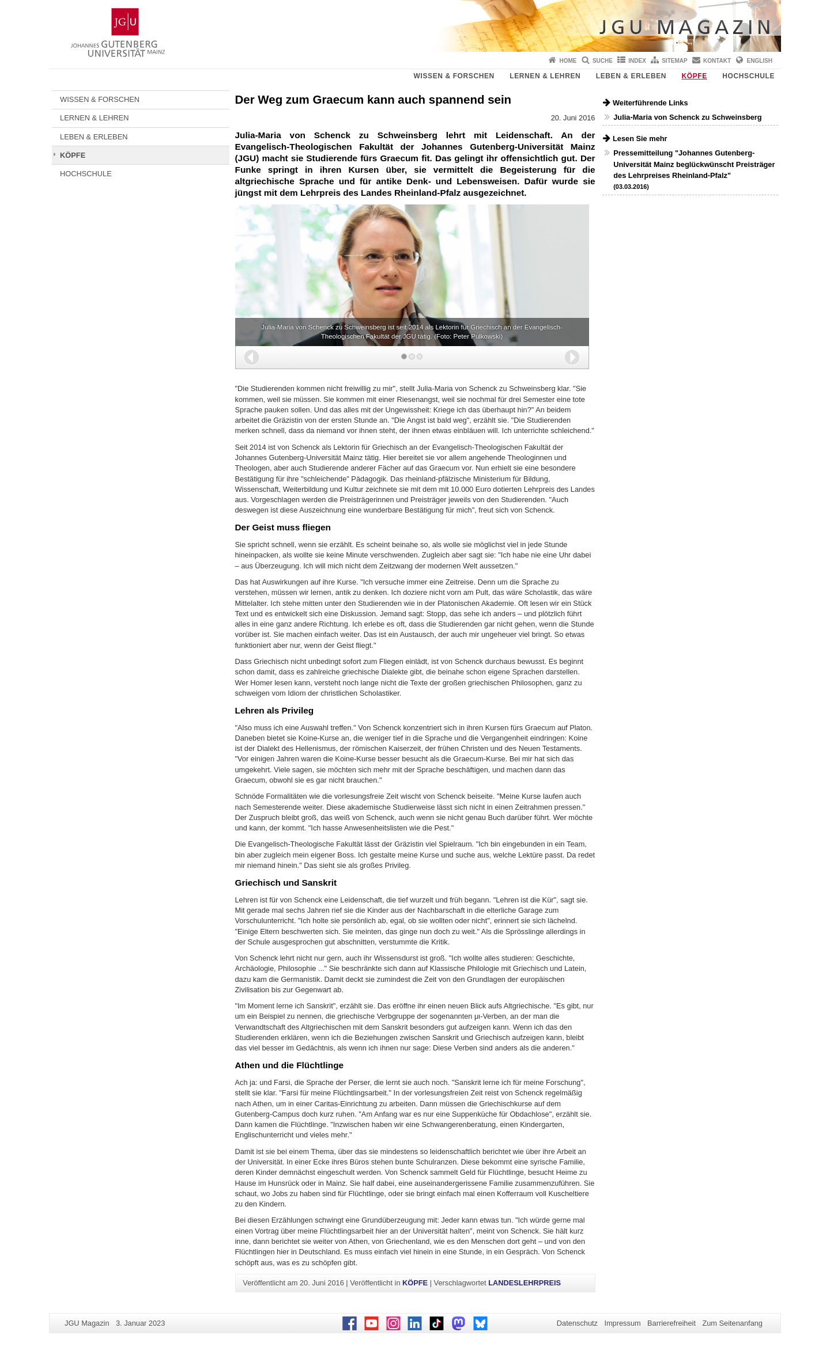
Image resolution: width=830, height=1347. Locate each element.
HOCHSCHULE (748, 76)
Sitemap (674, 61)
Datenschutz (577, 1323)
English (759, 61)
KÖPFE (694, 76)
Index (637, 61)
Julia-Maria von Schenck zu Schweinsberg (687, 117)
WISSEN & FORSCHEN (454, 76)
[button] (252, 357)
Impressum (622, 1323)
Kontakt (717, 61)
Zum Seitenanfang (732, 1323)
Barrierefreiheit (671, 1323)
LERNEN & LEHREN (545, 76)
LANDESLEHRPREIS (524, 1282)
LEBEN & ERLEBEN (631, 76)
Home (568, 61)
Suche (603, 61)
